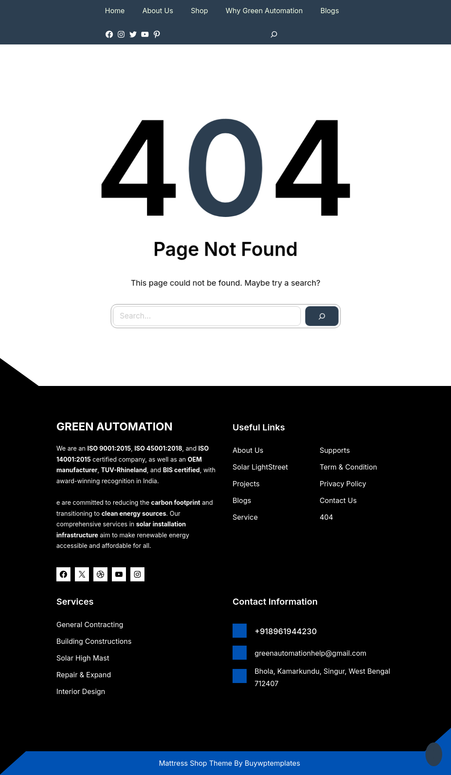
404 (326, 517)
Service (245, 517)
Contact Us (338, 500)
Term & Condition (348, 467)
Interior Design (80, 691)
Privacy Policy (343, 483)
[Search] (312, 306)
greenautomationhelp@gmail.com (310, 653)
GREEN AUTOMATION (114, 426)
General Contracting (89, 624)
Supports (335, 450)
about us (248, 450)
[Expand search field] (273, 34)
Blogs (242, 500)
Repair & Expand (83, 674)
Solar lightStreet (260, 467)
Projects (246, 483)
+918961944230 (286, 631)
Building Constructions (94, 641)
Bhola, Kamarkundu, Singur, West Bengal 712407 (322, 677)
